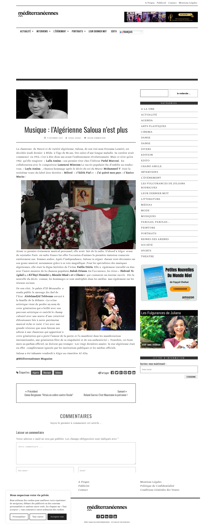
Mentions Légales (188, 3)
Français (126, 32)
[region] (38, 507)
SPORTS (146, 251)
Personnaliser (19, 516)
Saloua (58, 376)
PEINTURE (148, 228)
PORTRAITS (77, 31)
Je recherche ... (184, 93)
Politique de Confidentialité (157, 486)
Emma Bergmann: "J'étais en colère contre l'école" (49, 402)
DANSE (145, 138)
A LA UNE (147, 109)
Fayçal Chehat (74, 138)
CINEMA (147, 132)
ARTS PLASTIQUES (153, 126)
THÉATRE (147, 256)
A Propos (150, 3)
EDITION (147, 155)
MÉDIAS (146, 205)
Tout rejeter (38, 516)
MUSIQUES (148, 216)
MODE (145, 210)
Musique (47, 376)
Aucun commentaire (97, 138)
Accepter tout (57, 516)
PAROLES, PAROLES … (155, 222)
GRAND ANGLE (151, 166)
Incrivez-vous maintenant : (169, 367)
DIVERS (146, 149)
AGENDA (147, 120)
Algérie (36, 376)
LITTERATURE (150, 199)
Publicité (161, 3)
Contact (172, 3)
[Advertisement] (107, 56)
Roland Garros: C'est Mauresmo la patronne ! (105, 402)
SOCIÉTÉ (147, 245)
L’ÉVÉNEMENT (60, 31)
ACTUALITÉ (25, 31)
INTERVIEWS (42, 31)
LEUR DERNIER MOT (98, 31)
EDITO (114, 31)
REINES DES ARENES (155, 239)
